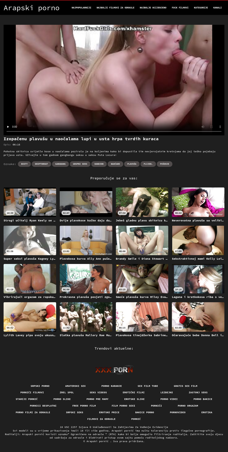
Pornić (136, 419)
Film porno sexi (123, 405)
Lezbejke (166, 392)
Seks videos (98, 392)
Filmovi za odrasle (101, 419)
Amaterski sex (75, 386)
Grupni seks (80, 164)
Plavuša (131, 164)
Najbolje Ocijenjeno (153, 7)
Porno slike (62, 399)
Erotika (206, 412)
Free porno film (84, 405)
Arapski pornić (98, 441)
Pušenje (164, 164)
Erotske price (109, 412)
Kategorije (201, 7)
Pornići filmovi (32, 392)
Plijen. (148, 164)
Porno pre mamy (97, 399)
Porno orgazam (188, 405)
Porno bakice (203, 399)
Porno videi (169, 399)
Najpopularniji (81, 7)
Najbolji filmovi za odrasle (116, 7)
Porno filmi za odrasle (33, 412)
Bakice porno (144, 412)
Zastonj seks (198, 392)
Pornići (156, 405)
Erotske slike (134, 399)
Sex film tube (148, 386)
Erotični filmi (134, 392)
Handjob (99, 164)
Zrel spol (67, 392)
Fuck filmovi (180, 7)
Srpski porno (40, 386)
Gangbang (60, 164)
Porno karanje (112, 386)
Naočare (115, 164)
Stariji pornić (27, 399)
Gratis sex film (185, 386)
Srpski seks (74, 412)
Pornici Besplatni (43, 405)
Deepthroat (41, 164)
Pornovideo (178, 412)
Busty (24, 164)
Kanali (217, 7)
